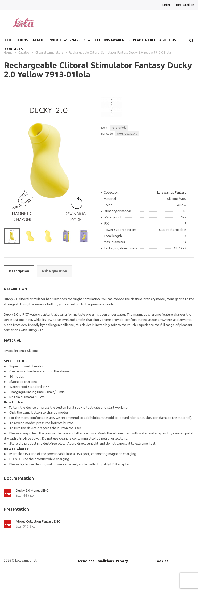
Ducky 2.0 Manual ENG (32, 490)
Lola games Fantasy (171, 192)
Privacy (122, 561)
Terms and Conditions (95, 561)
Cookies (161, 561)
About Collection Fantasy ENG (38, 521)
